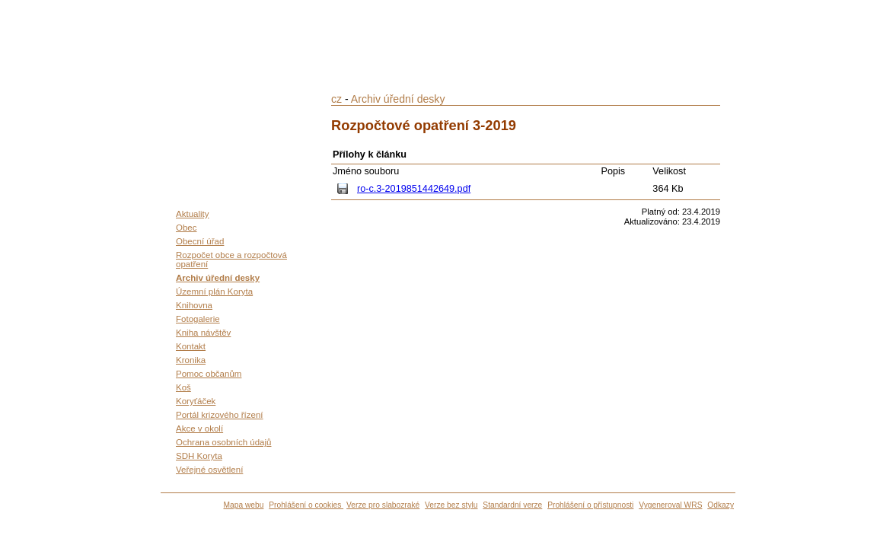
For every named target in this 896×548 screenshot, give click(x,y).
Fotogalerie (198, 318)
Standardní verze (512, 505)
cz (336, 99)
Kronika (191, 360)
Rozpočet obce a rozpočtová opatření (231, 259)
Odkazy (720, 505)
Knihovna (194, 305)
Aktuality (192, 213)
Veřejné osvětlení (209, 469)
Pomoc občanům (208, 373)
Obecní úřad (200, 241)
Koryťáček (195, 401)
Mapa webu (243, 505)
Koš (183, 387)
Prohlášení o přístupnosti (590, 505)
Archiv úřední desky (218, 277)
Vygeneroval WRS (670, 505)
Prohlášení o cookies (306, 505)
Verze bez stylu (451, 505)
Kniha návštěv (203, 332)
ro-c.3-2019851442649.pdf (413, 188)
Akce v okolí (199, 428)
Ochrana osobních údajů (223, 442)
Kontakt (191, 346)
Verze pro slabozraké (382, 505)
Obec (186, 227)
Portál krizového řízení (219, 414)
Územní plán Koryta (214, 291)
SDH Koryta (199, 455)
